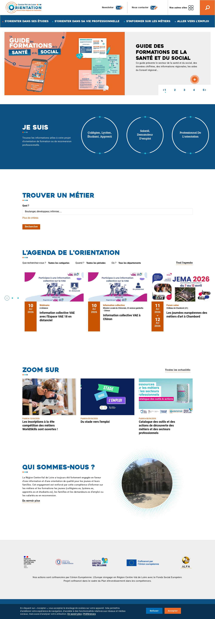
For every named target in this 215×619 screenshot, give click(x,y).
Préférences (89, 614)
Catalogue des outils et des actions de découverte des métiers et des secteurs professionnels (157, 427)
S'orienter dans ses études (27, 21)
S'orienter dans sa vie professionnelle (87, 21)
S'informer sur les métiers (148, 21)
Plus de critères (30, 217)
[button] (163, 90)
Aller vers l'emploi (193, 21)
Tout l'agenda (184, 263)
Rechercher (31, 227)
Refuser (154, 611)
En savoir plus (31, 501)
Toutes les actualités (177, 370)
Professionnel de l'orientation (190, 135)
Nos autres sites (178, 7)
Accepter (173, 611)
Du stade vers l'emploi (95, 421)
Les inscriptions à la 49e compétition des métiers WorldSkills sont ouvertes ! (40, 425)
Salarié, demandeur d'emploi (145, 135)
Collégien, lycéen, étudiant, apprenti (99, 135)
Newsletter (113, 7)
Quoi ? (25, 205)
